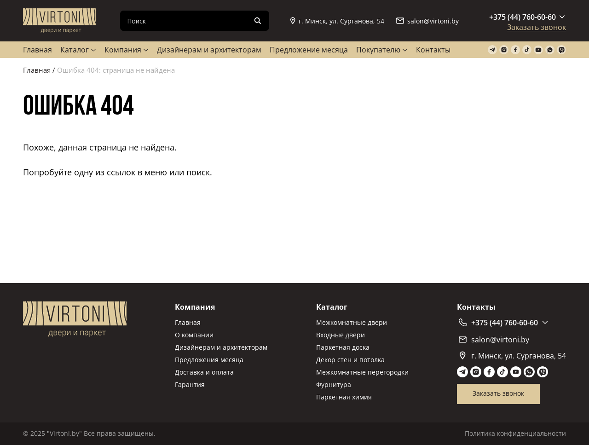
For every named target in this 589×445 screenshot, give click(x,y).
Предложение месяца (309, 50)
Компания (122, 50)
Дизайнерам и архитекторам (209, 50)
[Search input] (187, 21)
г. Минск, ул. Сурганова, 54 (337, 21)
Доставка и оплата (204, 372)
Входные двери (340, 334)
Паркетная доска (343, 347)
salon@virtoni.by (427, 21)
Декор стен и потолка (350, 359)
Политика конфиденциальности (515, 433)
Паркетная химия (344, 397)
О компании (194, 334)
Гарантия (190, 384)
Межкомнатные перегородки (362, 372)
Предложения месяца (209, 359)
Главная (37, 50)
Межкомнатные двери (351, 322)
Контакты (433, 50)
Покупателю (378, 50)
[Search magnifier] (258, 21)
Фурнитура (333, 384)
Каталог (74, 50)
